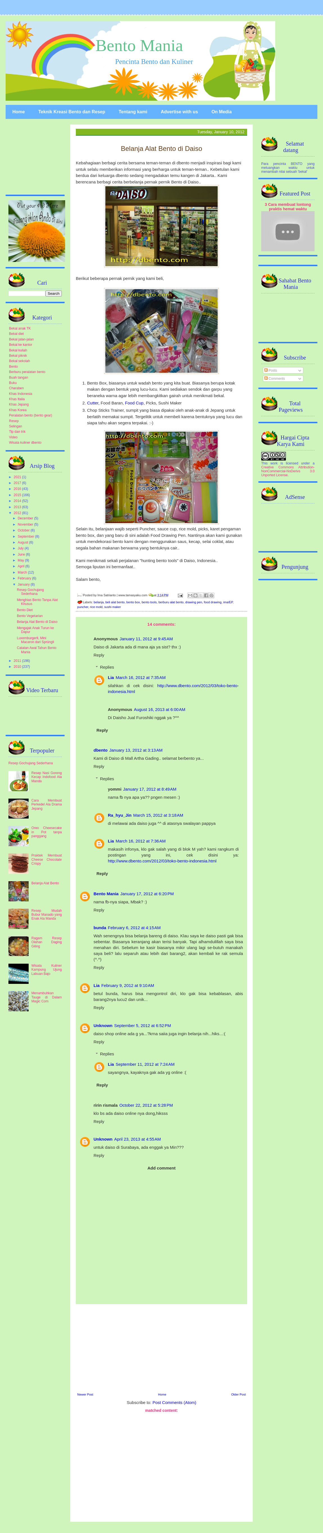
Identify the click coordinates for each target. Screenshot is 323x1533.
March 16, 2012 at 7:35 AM (141, 677)
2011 (18, 661)
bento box (133, 602)
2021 (18, 477)
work (273, 463)
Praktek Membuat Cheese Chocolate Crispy (46, 859)
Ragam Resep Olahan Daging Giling (46, 942)
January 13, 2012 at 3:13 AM (136, 750)
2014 (18, 501)
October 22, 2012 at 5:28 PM (146, 1105)
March (23, 572)
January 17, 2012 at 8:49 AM (149, 789)
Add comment (161, 1168)
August (23, 542)
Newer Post (85, 1394)
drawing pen (193, 602)
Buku (13, 383)
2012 (18, 513)
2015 (18, 495)
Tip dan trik (17, 432)
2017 (18, 483)
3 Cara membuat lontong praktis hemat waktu (288, 206)
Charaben (16, 388)
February (25, 578)
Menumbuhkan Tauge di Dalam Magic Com (46, 997)
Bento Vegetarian (30, 616)
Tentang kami (133, 111)
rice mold (96, 607)
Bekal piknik (18, 356)
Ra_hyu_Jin (119, 815)
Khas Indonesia (20, 394)
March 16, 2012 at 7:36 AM (141, 841)
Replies (107, 667)
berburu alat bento (170, 602)
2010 (18, 667)
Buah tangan (18, 377)
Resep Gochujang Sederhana (30, 592)
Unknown (103, 1025)
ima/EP (228, 602)
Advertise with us (179, 111)
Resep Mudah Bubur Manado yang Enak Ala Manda (46, 915)
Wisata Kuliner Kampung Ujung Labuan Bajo (46, 970)
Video (13, 437)
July (21, 548)
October (24, 530)
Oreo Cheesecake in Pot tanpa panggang (46, 832)
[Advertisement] (161, 1348)
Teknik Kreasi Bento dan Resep (71, 111)
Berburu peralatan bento (27, 372)
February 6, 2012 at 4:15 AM (134, 927)
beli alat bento (115, 602)
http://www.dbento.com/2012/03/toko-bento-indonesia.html (162, 860)
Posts (270, 370)
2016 (18, 489)
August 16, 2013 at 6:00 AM (159, 709)
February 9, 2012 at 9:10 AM (127, 985)
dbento (101, 750)
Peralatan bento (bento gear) (30, 415)
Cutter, (94, 402)
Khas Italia (17, 399)
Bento (13, 367)
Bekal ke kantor (20, 345)
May (21, 560)
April (21, 566)
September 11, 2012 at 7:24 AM (145, 1064)
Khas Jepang (19, 404)
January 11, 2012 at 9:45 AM (146, 638)
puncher (82, 607)
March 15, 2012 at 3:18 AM (158, 815)
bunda (100, 927)
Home (18, 111)
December (26, 518)
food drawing (213, 602)
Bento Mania (139, 45)
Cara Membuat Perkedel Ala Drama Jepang (46, 804)
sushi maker (112, 607)
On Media (221, 111)
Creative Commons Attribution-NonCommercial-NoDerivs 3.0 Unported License (288, 471)
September (26, 536)
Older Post (238, 1394)
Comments (274, 379)
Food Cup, (135, 402)
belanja (99, 602)
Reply (99, 655)
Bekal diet (16, 334)
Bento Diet (25, 610)
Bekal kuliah (18, 350)
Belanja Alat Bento (45, 883)
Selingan (15, 426)
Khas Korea (18, 410)
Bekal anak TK (20, 328)
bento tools (149, 602)
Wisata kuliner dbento (25, 443)
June (22, 554)
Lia (111, 677)
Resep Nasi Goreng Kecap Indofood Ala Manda (46, 777)
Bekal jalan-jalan (21, 339)
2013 (18, 507)
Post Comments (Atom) (174, 1402)
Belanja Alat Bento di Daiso (37, 622)
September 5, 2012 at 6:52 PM (142, 1025)
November (26, 524)
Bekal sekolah (19, 361)
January (24, 584)
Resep (14, 421)
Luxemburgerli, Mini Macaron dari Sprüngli (35, 640)
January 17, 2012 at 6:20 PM (147, 893)
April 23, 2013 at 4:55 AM (137, 1139)
